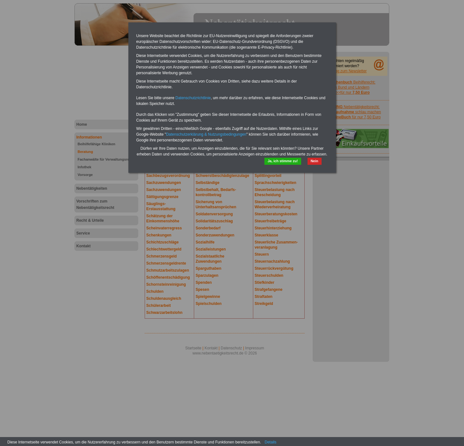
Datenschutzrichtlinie (193, 98)
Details (271, 442)
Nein (314, 161)
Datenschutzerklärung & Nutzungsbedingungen (206, 134)
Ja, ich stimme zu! (283, 161)
